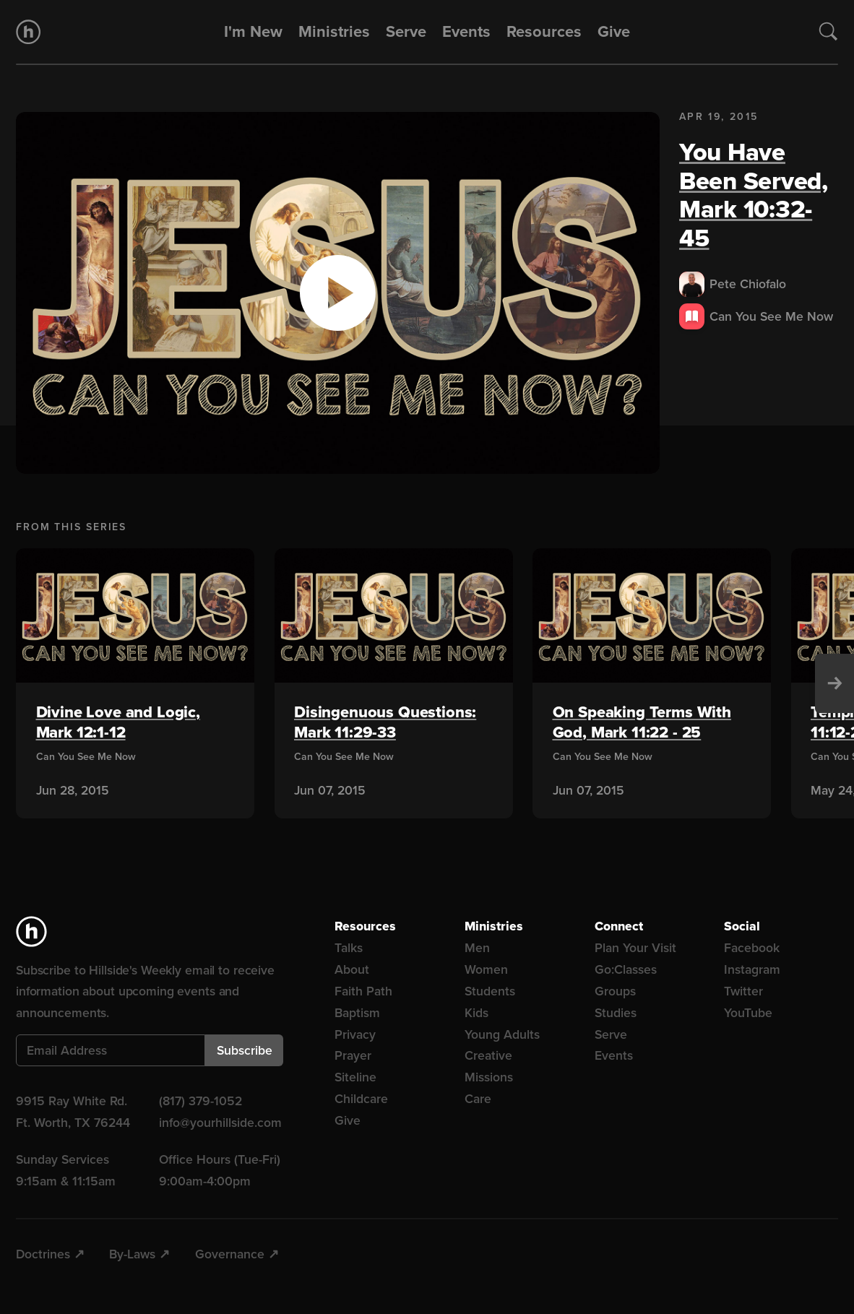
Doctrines (43, 1254)
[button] (338, 293)
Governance (229, 1254)
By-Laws (132, 1254)
